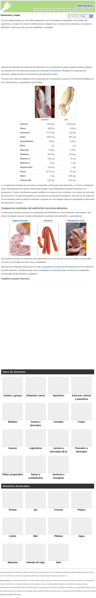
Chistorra (48, 221)
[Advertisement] (48, 46)
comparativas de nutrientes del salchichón (59, 267)
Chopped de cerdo (76, 221)
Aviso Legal (17, 594)
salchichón (45, 120)
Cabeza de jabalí (20, 221)
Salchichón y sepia (10, 15)
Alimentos (85, 6)
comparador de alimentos (50, 71)
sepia (66, 120)
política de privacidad (6, 594)
